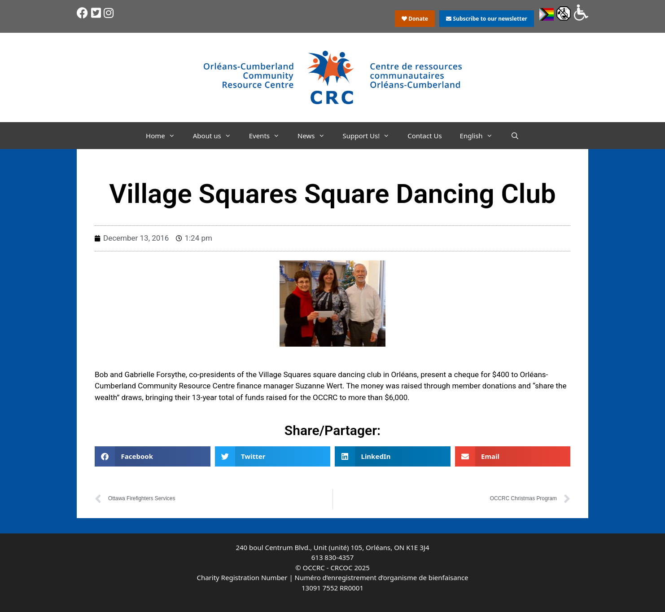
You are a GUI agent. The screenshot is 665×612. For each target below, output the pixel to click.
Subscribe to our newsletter (486, 18)
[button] (152, 456)
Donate (415, 18)
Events (269, 135)
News (316, 135)
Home (165, 135)
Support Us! (371, 135)
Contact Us (424, 135)
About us (216, 135)
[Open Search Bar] (515, 135)
